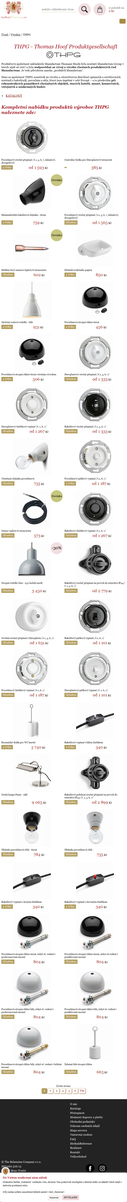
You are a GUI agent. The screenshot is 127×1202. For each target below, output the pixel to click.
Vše (82, 1090)
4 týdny (7, 167)
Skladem (71, 222)
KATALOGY (14, 96)
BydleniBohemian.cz (13, 1)
